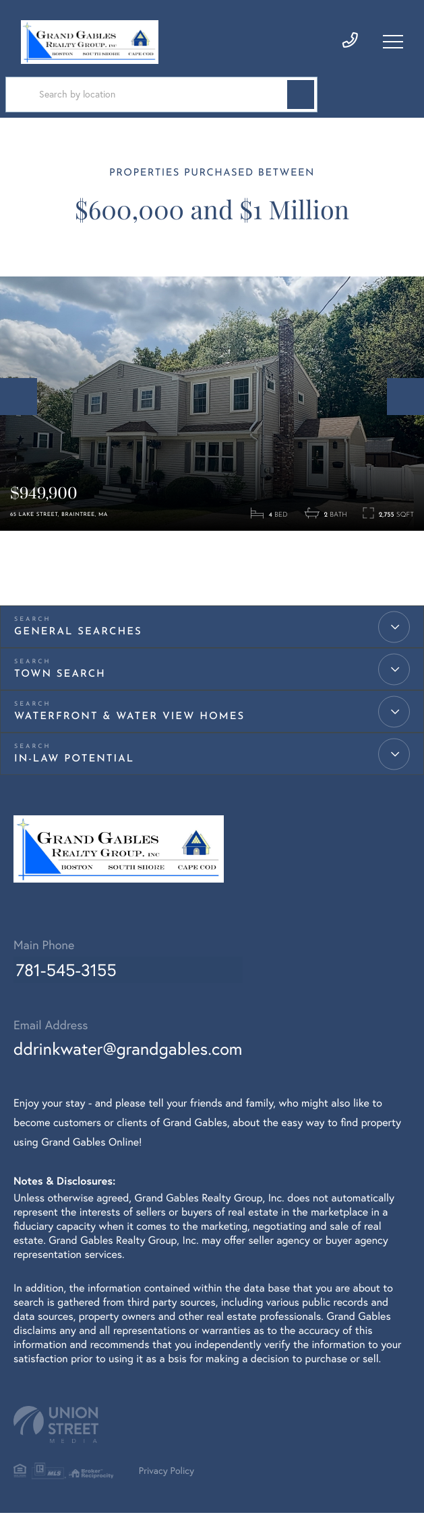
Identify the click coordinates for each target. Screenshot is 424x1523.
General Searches (78, 640)
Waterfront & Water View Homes (129, 725)
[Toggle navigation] (393, 42)
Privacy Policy (171, 1481)
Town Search (60, 682)
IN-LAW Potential (74, 767)
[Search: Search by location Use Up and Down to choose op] (151, 97)
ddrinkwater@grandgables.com (130, 1057)
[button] (281, 97)
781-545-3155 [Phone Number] (65, 980)
